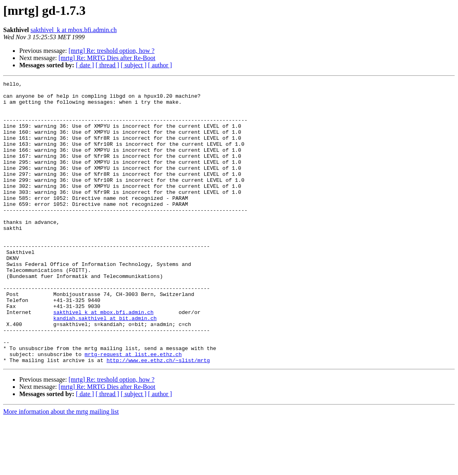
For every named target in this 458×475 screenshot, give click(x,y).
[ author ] (160, 65)
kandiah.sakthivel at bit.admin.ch (105, 366)
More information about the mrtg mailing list (61, 468)
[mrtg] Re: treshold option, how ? (112, 50)
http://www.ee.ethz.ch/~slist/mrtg (158, 416)
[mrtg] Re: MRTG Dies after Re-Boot (107, 57)
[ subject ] (134, 65)
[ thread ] (107, 65)
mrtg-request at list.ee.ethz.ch (133, 409)
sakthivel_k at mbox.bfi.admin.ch (74, 29)
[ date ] (85, 65)
